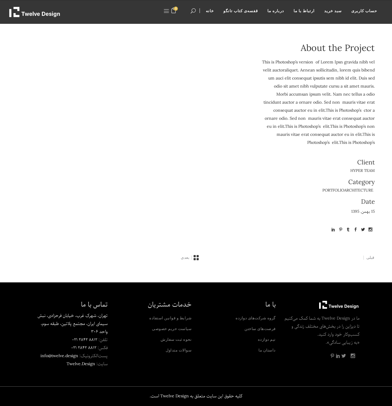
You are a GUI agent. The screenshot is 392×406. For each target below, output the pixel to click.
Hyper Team (362, 170)
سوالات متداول (179, 350)
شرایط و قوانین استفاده (170, 318)
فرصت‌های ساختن (260, 329)
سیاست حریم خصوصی (172, 329)
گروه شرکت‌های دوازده (256, 318)
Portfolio (333, 190)
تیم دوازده (267, 339)
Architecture (358, 190)
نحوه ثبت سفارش (176, 339)
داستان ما (267, 350)
